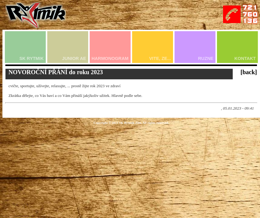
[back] (249, 72)
